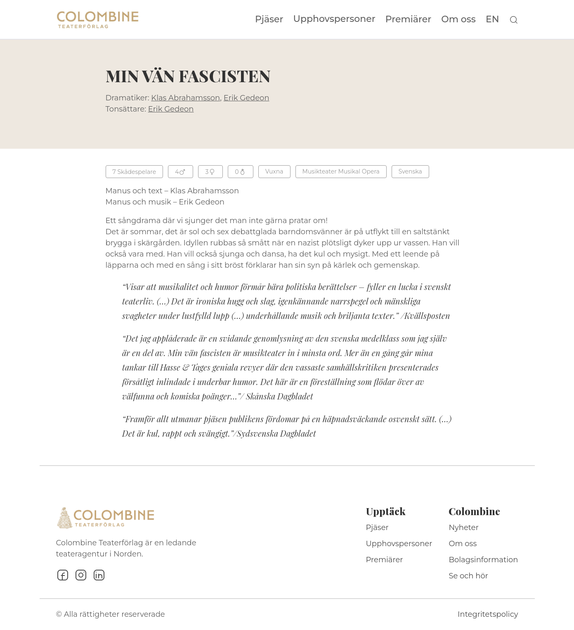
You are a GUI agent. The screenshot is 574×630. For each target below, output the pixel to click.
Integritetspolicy (488, 614)
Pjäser (269, 19)
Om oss (458, 19)
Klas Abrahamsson (185, 97)
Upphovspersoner (334, 18)
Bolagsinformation (483, 559)
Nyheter (464, 527)
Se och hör (468, 575)
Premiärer (408, 19)
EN (492, 19)
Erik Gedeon (246, 97)
